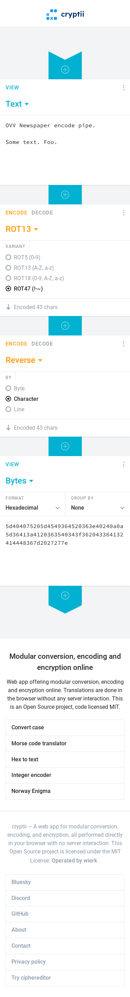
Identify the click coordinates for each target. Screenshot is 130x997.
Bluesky (21, 882)
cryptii (19, 826)
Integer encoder (31, 775)
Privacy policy (28, 961)
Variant (15, 246)
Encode (16, 213)
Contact (21, 945)
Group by (82, 498)
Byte (19, 388)
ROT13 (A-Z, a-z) (34, 268)
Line (19, 409)
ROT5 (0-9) (27, 257)
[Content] (65, 150)
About (18, 929)
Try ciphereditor (31, 977)
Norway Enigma (31, 791)
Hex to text (24, 759)
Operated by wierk (75, 860)
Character (26, 399)
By (8, 377)
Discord (20, 898)
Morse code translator (39, 743)
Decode (42, 213)
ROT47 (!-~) (28, 288)
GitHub (19, 913)
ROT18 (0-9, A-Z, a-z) (39, 278)
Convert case (27, 727)
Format (15, 498)
